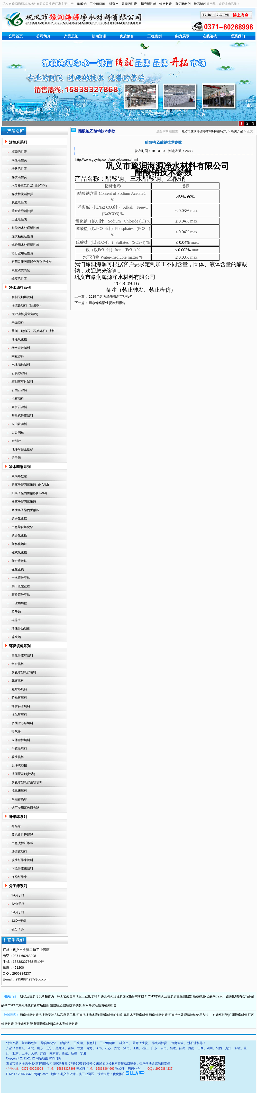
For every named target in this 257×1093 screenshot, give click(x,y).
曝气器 (16, 731)
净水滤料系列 (20, 288)
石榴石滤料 (19, 390)
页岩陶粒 (18, 432)
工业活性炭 (19, 219)
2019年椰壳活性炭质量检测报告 (170, 996)
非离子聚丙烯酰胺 (24, 501)
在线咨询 (210, 36)
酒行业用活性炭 (22, 253)
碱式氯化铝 (19, 552)
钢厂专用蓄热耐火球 (25, 807)
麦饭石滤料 (19, 407)
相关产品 (237, 131)
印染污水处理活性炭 (25, 228)
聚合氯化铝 (19, 518)
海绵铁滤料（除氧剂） (27, 305)
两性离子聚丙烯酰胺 (25, 510)
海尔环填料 (19, 714)
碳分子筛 (18, 929)
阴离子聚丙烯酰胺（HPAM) (30, 485)
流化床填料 (19, 791)
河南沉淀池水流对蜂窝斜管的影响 (99, 1015)
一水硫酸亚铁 (21, 578)
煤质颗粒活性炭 (22, 236)
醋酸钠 (82, 4)
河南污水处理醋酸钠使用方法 (188, 1015)
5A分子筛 (18, 912)
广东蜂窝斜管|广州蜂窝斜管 (228, 1015)
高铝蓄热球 (19, 799)
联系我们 (238, 36)
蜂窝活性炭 (19, 278)
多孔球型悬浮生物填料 (27, 782)
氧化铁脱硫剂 (21, 270)
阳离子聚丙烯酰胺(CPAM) (29, 493)
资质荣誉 (127, 36)
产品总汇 (71, 36)
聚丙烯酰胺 (183, 4)
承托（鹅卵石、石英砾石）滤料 (33, 331)
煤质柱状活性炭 (22, 194)
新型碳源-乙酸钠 (204, 996)
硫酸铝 (16, 637)
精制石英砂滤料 (22, 381)
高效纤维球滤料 (22, 655)
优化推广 (119, 1074)
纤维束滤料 (19, 851)
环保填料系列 (20, 646)
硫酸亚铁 (18, 569)
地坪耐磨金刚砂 (22, 449)
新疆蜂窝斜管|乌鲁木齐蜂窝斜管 (56, 1024)
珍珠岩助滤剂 (21, 628)
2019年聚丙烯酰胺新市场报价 (111, 296)
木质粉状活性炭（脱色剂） (30, 185)
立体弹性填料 (21, 740)
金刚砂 (16, 441)
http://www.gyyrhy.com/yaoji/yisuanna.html (106, 159)
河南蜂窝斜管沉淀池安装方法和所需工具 (48, 1015)
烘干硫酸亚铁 (21, 586)
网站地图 (42, 1058)
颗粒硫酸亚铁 (21, 594)
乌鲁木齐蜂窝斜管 (136, 1015)
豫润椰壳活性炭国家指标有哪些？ (124, 996)
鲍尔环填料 (19, 689)
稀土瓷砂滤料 (21, 348)
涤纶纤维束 (19, 877)
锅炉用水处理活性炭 (25, 245)
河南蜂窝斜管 (158, 1015)
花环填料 (18, 681)
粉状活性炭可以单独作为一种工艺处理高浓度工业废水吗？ (60, 996)
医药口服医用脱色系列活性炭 (32, 262)
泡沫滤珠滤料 (21, 365)
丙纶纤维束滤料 (22, 868)
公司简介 (43, 36)
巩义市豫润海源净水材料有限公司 (204, 131)
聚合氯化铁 (19, 535)
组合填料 (18, 664)
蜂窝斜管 (165, 4)
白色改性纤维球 (22, 843)
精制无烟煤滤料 (22, 297)
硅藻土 (113, 4)
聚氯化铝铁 (19, 544)
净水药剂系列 (20, 467)
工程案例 (154, 36)
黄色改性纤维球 (22, 834)
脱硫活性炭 (19, 202)
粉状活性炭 (19, 168)
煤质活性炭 (19, 177)
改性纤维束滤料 (22, 860)
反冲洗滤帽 (19, 765)
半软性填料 (19, 748)
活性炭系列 (18, 142)
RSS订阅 (55, 1058)
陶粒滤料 (18, 356)
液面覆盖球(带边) (23, 774)
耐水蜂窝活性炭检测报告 (107, 303)
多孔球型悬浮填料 (24, 672)
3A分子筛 (18, 895)
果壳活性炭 (129, 4)
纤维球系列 (18, 817)
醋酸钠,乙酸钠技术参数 (65, 1005)
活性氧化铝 (19, 339)
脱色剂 (91, 1043)
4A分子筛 (18, 904)
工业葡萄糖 (97, 4)
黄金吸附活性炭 (22, 211)
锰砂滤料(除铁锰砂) (25, 314)
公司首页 (15, 36)
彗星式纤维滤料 (22, 415)
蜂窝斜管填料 (21, 706)
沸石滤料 (200, 4)
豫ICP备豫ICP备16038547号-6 (74, 1063)
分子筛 (16, 458)
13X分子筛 (19, 921)
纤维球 (16, 826)
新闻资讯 (99, 36)
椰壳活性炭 (148, 4)
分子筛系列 (18, 886)
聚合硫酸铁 (19, 561)
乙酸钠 (16, 611)
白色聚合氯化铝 (22, 527)
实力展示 (182, 36)
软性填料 (18, 757)
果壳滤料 (18, 322)
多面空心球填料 (22, 723)
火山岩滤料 (19, 424)
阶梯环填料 (19, 698)
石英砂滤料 (19, 373)
